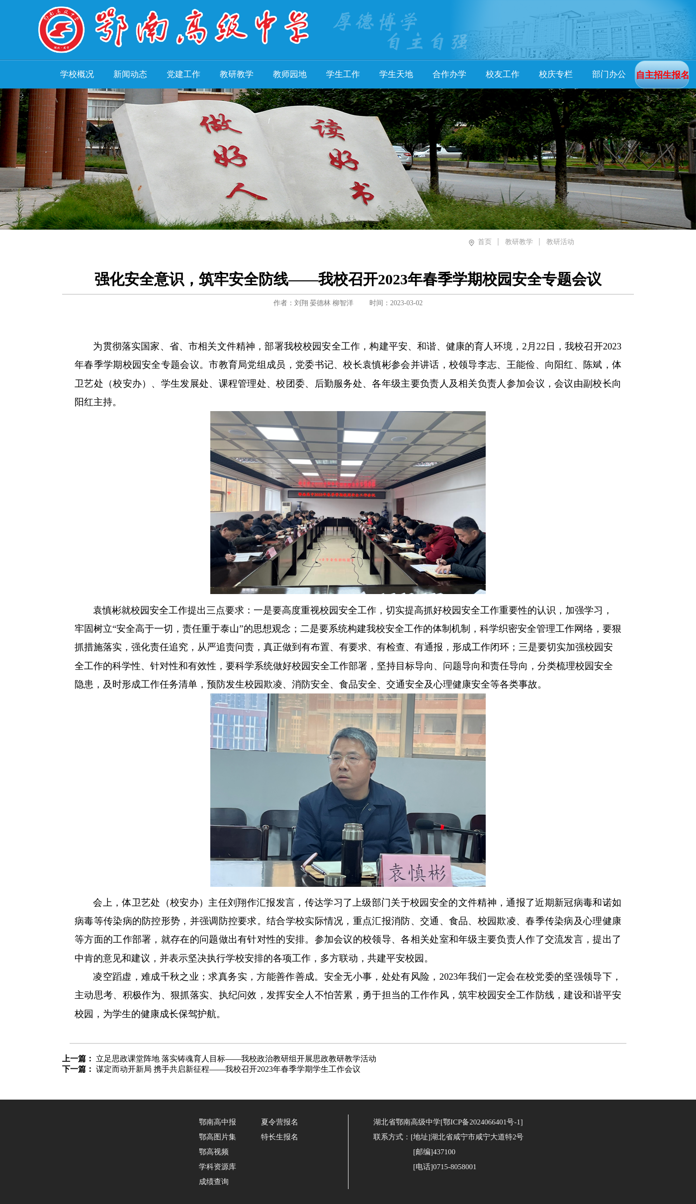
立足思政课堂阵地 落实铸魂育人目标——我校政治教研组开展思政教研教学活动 (236, 1058)
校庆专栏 (556, 74)
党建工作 (183, 74)
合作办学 (449, 74)
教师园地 (290, 74)
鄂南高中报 (217, 1122)
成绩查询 (214, 1182)
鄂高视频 (214, 1152)
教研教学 (237, 74)
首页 (485, 242)
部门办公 (609, 74)
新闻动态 (130, 74)
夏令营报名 (279, 1122)
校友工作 (503, 74)
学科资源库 (217, 1167)
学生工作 (343, 74)
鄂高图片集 (217, 1137)
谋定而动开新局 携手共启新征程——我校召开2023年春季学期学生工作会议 (228, 1069)
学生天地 (396, 74)
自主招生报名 (663, 75)
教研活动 (560, 242)
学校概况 (77, 74)
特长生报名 (279, 1137)
